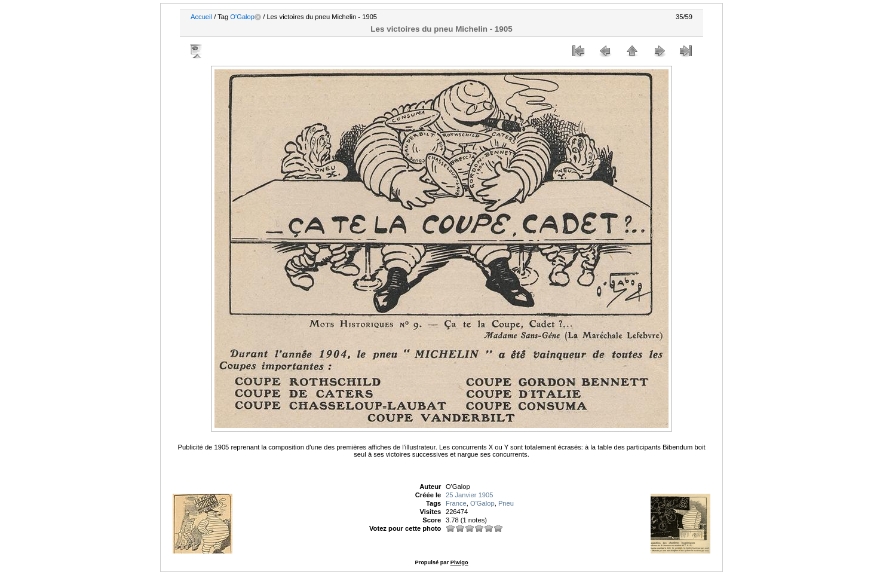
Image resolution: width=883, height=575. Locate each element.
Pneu (506, 503)
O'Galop (242, 16)
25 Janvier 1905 (469, 494)
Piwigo (459, 562)
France (456, 503)
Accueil (201, 16)
